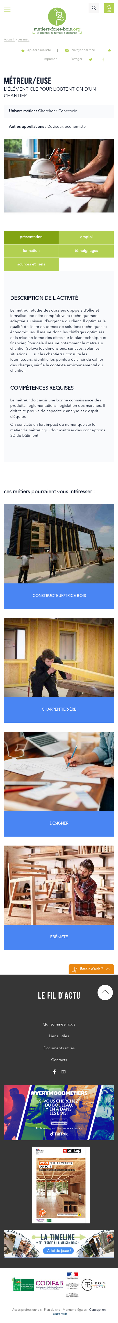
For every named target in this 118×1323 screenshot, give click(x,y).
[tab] (31, 237)
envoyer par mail (80, 50)
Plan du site (52, 1309)
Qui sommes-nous (59, 1025)
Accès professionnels (26, 1309)
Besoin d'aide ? (90, 970)
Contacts (59, 1060)
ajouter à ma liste (36, 50)
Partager (76, 59)
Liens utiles (59, 1036)
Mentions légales (75, 1309)
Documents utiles (59, 1048)
